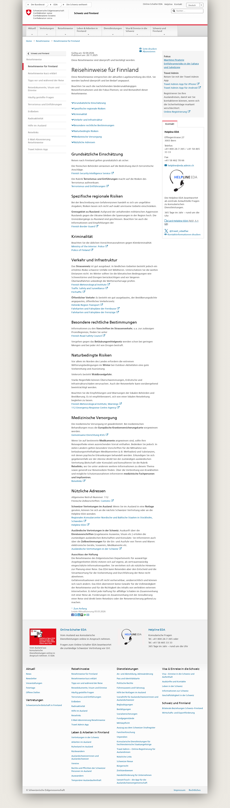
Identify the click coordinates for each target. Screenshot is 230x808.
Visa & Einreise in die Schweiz (137, 31)
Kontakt (168, 123)
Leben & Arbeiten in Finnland (88, 31)
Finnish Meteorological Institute (90, 284)
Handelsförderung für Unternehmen (134, 775)
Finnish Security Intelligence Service (92, 173)
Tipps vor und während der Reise (87, 683)
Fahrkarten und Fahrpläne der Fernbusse (95, 308)
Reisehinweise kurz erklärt (84, 678)
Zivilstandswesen (125, 770)
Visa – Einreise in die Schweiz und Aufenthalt (178, 675)
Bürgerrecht (122, 766)
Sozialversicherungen (127, 714)
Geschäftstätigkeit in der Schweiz (178, 695)
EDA (55, 4)
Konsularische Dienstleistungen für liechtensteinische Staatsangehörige (134, 743)
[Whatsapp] (85, 614)
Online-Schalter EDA (73, 629)
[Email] (88, 614)
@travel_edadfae (178, 231)
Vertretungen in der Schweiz (85, 737)
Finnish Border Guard (84, 226)
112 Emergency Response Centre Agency (95, 407)
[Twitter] (75, 614)
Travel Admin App (80, 725)
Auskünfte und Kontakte (174, 681)
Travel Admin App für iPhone (181, 84)
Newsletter (31, 678)
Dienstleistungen (113, 31)
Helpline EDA (80, 524)
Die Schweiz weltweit (76, 4)
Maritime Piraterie (174, 59)
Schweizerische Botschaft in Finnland (44, 705)
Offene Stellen (33, 692)
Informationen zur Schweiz (175, 691)
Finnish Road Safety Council (88, 335)
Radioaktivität (78, 706)
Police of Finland (82, 250)
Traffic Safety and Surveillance (89, 288)
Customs (107, 500)
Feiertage (30, 688)
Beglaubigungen (125, 704)
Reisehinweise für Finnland (84, 674)
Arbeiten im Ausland (81, 742)
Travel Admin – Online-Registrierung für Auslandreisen (136, 750)
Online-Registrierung (177, 111)
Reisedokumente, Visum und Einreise (89, 688)
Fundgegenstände (125, 718)
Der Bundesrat (38, 4)
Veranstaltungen (34, 683)
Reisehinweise (65, 31)
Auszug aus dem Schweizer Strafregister (136, 727)
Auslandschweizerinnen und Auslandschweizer (85, 757)
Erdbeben (76, 702)
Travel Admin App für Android (182, 87)
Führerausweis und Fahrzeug (131, 688)
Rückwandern (78, 751)
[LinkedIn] (78, 614)
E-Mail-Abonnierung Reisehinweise (88, 720)
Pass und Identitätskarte (128, 678)
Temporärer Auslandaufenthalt (86, 780)
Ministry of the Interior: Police (89, 246)
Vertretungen (47, 31)
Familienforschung (126, 732)
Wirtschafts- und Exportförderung (178, 713)
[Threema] (82, 614)
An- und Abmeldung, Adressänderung (135, 674)
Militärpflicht (123, 723)
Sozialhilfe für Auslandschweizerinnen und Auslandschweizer (137, 698)
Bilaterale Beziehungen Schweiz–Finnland (182, 708)
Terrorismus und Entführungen (90, 186)
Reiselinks (78, 481)
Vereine (75, 763)
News (28, 674)
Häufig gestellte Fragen (82, 692)
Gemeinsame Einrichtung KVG (89, 434)
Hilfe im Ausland (79, 711)
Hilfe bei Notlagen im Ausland (131, 692)
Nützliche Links (124, 757)
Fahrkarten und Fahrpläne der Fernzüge (95, 312)
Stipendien (122, 737)
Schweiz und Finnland (164, 31)
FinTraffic (78, 291)
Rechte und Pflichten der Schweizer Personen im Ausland (88, 769)
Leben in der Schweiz (172, 686)
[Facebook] (72, 614)
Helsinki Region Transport (87, 304)
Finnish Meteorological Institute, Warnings (96, 403)
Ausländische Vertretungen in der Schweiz (96, 548)
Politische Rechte (125, 683)
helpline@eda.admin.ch (181, 165)
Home (29, 41)
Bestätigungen (124, 709)
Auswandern (77, 776)
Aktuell (32, 31)
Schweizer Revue (125, 761)
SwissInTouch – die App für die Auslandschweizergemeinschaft (132, 781)
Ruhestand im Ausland (82, 746)
